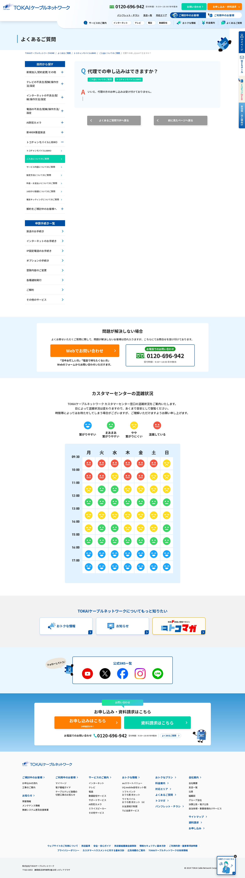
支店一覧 (147, 15)
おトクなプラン (164, 777)
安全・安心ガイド (102, 846)
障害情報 (26, 801)
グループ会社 (195, 800)
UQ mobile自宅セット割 (134, 787)
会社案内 (194, 777)
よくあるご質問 (231, 23)
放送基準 (85, 846)
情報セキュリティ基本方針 (153, 846)
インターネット (96, 783)
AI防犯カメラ (95, 804)
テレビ (92, 787)
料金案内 (208, 23)
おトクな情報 (186, 23)
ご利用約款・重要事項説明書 (183, 846)
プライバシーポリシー (68, 850)
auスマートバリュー (132, 783)
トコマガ (160, 800)
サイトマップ (196, 816)
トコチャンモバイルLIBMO (85, 53)
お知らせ (27, 795)
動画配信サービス (97, 795)
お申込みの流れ (30, 783)
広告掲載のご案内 (136, 850)
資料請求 (194, 822)
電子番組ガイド (63, 787)
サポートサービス (97, 800)
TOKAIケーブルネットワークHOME (40, 53)
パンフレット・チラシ (128, 15)
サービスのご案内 (99, 777)
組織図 (192, 795)
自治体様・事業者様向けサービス (205, 808)
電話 (91, 791)
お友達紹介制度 (129, 806)
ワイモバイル (138, 800)
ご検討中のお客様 (32, 777)
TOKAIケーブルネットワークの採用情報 (168, 850)
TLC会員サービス (130, 810)
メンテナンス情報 (31, 805)
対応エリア (161, 15)
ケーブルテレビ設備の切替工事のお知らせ (66, 793)
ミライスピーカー (97, 808)
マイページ (60, 783)
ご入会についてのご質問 (109, 53)
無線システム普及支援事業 (35, 809)
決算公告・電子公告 (198, 804)
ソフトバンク (138, 793)
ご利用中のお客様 (65, 777)
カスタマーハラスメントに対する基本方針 (103, 850)
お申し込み (195, 828)
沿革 (191, 791)
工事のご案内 (28, 787)
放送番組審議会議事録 (125, 846)
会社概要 (193, 783)
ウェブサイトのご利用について (62, 846)
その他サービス (96, 812)
